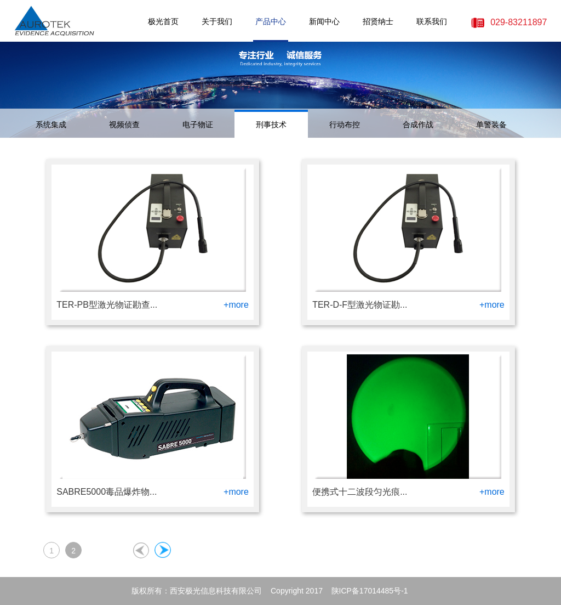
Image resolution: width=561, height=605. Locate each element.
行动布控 (344, 124)
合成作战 (418, 124)
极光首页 (163, 21)
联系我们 (431, 21)
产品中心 (270, 21)
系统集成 (51, 124)
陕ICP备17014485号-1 (369, 590)
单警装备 (491, 124)
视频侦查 (124, 124)
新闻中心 (324, 21)
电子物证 (197, 124)
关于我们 (217, 21)
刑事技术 (271, 124)
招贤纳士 (378, 21)
